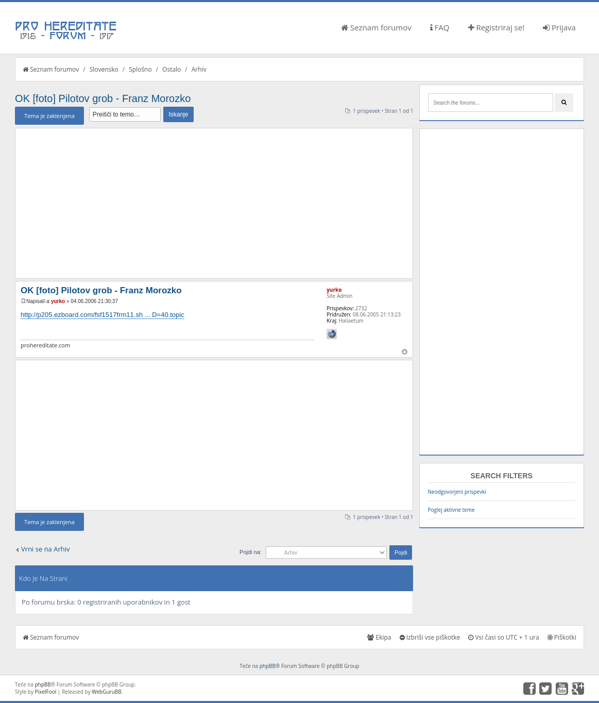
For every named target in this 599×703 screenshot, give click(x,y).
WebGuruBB (107, 691)
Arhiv (199, 69)
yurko (58, 301)
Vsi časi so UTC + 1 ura (503, 637)
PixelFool (46, 691)
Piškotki (561, 637)
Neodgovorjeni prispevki (457, 491)
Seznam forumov (376, 27)
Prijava (559, 27)
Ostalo (171, 69)
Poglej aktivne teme (451, 509)
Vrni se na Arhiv (45, 549)
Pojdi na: (250, 552)
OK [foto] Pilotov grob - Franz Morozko (103, 98)
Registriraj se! (496, 27)
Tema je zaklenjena (49, 116)
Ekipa (379, 637)
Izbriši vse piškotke (430, 637)
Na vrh (404, 352)
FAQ (440, 27)
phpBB (268, 665)
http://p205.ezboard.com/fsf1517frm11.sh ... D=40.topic (102, 315)
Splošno (140, 69)
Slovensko (104, 69)
